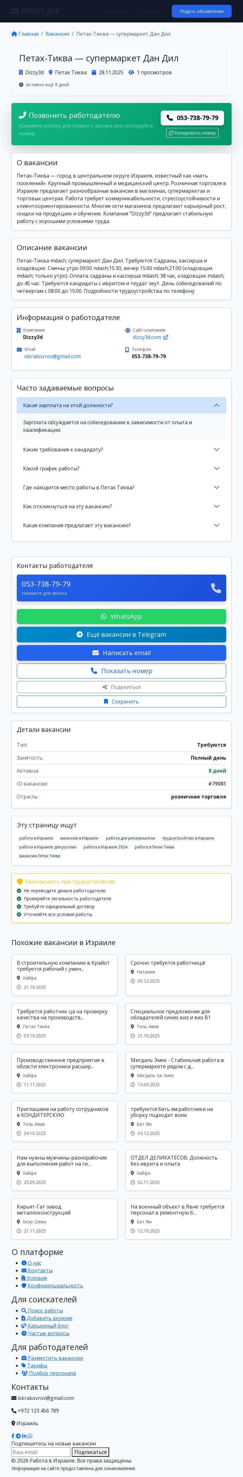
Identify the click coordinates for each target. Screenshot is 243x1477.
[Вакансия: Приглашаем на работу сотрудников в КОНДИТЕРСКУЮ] (64, 1121)
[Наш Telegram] (19, 1435)
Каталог (152, 11)
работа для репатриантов (130, 838)
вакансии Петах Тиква (39, 856)
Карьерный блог (45, 1325)
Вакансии (115, 11)
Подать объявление (202, 11)
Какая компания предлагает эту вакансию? (77, 525)
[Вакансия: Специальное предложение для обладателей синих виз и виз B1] (178, 1023)
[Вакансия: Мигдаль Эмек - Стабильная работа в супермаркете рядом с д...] (178, 1072)
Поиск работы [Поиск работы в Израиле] (42, 1310)
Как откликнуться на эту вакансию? (67, 506)
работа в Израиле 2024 (105, 847)
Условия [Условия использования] (34, 1278)
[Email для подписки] (41, 1452)
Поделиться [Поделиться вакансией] (121, 687)
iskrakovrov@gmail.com (52, 356)
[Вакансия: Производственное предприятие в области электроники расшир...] (64, 1072)
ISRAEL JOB (35, 11)
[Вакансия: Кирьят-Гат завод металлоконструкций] (64, 1218)
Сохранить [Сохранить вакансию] (121, 701)
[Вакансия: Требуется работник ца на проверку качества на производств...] (64, 1023)
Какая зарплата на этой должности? (68, 405)
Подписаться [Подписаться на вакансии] (90, 1452)
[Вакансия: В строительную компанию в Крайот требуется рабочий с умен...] (64, 975)
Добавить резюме (47, 1318)
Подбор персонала (49, 1373)
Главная (25, 33)
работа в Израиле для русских (47, 847)
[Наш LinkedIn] (25, 1435)
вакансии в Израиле (79, 838)
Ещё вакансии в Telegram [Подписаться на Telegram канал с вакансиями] (121, 634)
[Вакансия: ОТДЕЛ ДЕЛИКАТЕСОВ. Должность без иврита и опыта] (178, 1170)
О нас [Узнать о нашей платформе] (31, 1262)
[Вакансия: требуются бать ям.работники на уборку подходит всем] (178, 1121)
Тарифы (34, 1365)
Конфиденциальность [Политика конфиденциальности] (52, 1285)
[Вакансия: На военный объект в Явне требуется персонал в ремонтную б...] (178, 1218)
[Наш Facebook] (13, 1435)
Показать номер (122, 670)
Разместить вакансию (52, 1357)
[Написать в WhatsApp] (30, 1435)
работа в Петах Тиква (154, 847)
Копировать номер (192, 133)
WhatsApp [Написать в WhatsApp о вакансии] (121, 616)
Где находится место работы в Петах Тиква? (78, 487)
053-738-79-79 (192, 117)
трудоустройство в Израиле (188, 838)
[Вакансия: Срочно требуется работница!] (178, 975)
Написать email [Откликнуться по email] (121, 652)
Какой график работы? (51, 468)
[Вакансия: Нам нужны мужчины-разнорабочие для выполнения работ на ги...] (64, 1170)
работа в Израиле (36, 838)
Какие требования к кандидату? (63, 449)
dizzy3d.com (150, 337)
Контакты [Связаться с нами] (37, 1270)
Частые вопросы (45, 1333)
